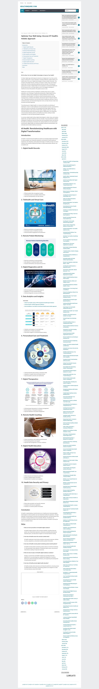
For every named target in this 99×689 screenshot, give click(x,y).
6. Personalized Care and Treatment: (30, 56)
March (64, 133)
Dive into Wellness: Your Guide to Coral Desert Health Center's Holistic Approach (40, 306)
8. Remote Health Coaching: (28, 59)
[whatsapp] (32, 603)
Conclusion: (24, 65)
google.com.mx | (49, 686)
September (65, 147)
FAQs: (23, 67)
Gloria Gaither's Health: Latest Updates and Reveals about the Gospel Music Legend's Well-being (69, 37)
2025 (63, 139)
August (64, 149)
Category (27, 10)
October (64, 145)
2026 (63, 127)
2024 (63, 157)
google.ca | (37, 684)
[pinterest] (29, 603)
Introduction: (25, 45)
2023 (63, 645)
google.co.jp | (66, 684)
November (65, 143)
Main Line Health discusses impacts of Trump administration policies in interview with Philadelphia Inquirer (69, 17)
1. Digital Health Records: (27, 47)
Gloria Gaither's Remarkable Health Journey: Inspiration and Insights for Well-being (69, 24)
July (64, 151)
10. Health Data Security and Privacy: (30, 63)
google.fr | (60, 684)
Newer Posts (23, 611)
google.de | (55, 684)
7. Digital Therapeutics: (27, 58)
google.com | (25, 684)
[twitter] (25, 603)
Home (22, 10)
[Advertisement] (40, 23)
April (64, 131)
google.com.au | (43, 684)
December (65, 141)
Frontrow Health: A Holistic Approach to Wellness (34, 304)
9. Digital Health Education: (28, 61)
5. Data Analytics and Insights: (29, 54)
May (64, 129)
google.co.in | (50, 684)
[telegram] (35, 603)
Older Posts (57, 611)
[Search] (70, 11)
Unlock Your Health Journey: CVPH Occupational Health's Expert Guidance (39, 302)
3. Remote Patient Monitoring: (28, 50)
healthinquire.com (28, 6)
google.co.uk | (31, 684)
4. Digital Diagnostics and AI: (28, 52)
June (64, 153)
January (64, 137)
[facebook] (22, 603)
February (65, 135)
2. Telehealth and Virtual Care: (29, 48)
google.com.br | (73, 684)
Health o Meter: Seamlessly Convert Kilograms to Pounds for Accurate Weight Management (69, 78)
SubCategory (34, 10)
